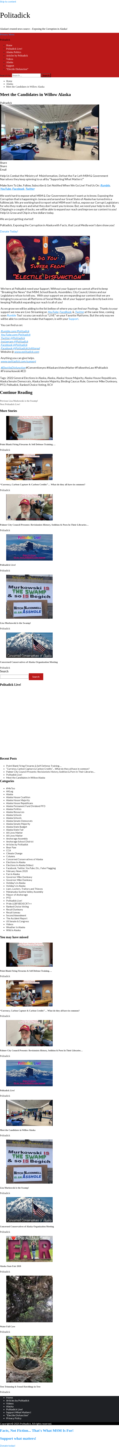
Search (4, 671)
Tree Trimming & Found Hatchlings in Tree (20, 1387)
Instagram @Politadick (14, 341)
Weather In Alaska (15, 927)
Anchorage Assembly (17, 838)
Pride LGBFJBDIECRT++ (19, 903)
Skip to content (8, 1)
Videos (9, 59)
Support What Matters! (18, 1412)
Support (10, 65)
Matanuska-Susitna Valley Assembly (24, 891)
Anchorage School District (19, 841)
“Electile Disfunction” (17, 69)
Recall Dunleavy (14, 909)
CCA (8, 850)
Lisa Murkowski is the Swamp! (19, 401)
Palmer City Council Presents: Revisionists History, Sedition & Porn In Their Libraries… (44, 525)
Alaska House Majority (69, 378)
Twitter (79, 312)
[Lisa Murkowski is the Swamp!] (29, 617)
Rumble (11, 315)
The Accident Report (16, 918)
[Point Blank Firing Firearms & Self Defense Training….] (29, 439)
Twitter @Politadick (13, 338)
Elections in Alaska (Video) (19, 865)
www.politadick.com (26, 351)
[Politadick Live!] (29, 559)
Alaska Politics (13, 52)
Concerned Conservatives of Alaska (24, 859)
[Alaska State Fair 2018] (29, 1260)
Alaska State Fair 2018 (10, 1266)
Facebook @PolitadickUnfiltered (20, 348)
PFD (2, 384)
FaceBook (65, 312)
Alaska (9, 62)
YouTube (53, 312)
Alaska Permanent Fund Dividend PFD (25, 806)
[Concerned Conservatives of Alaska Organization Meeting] (29, 656)
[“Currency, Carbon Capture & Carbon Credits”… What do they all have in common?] (29, 479)
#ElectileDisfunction (13, 367)
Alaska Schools (14, 815)
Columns (10, 856)
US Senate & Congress (17, 921)
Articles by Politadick (17, 55)
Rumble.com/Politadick (15, 331)
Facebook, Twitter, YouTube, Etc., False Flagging (31, 868)
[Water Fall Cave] (29, 1321)
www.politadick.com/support (18, 361)
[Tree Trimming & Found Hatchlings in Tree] (29, 1381)
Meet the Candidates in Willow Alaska (25, 777)
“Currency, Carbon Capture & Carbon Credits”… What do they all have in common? (42, 484)
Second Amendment (16, 915)
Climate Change (14, 853)
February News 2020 (17, 871)
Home (9, 45)
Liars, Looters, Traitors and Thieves (24, 888)
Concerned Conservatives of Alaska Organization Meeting (29, 662)
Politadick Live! (14, 48)
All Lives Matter (14, 832)
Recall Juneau (13, 912)
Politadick (15, 15)
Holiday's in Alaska (15, 882)
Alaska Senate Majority (46, 381)
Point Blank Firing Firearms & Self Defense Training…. (27, 444)
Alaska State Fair (15, 829)
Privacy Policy (13, 1418)
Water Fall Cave (7, 1326)
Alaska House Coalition (18, 797)
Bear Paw (11, 847)
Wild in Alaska (13, 930)
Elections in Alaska (15, 862)
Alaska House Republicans (100, 378)
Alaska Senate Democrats (15, 381)
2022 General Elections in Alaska (26, 378)
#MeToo (10, 788)
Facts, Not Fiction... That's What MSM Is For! (36, 1430)
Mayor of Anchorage (17, 894)
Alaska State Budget (16, 826)
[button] (59, 162)
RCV (50, 384)
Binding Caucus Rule (73, 381)
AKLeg (9, 791)
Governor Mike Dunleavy (102, 381)
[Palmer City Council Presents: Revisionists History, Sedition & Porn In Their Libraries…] (29, 519)
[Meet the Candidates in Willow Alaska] (29, 1124)
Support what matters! (18, 1438)
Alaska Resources (15, 812)
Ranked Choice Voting (33, 384)
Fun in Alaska (13, 874)
